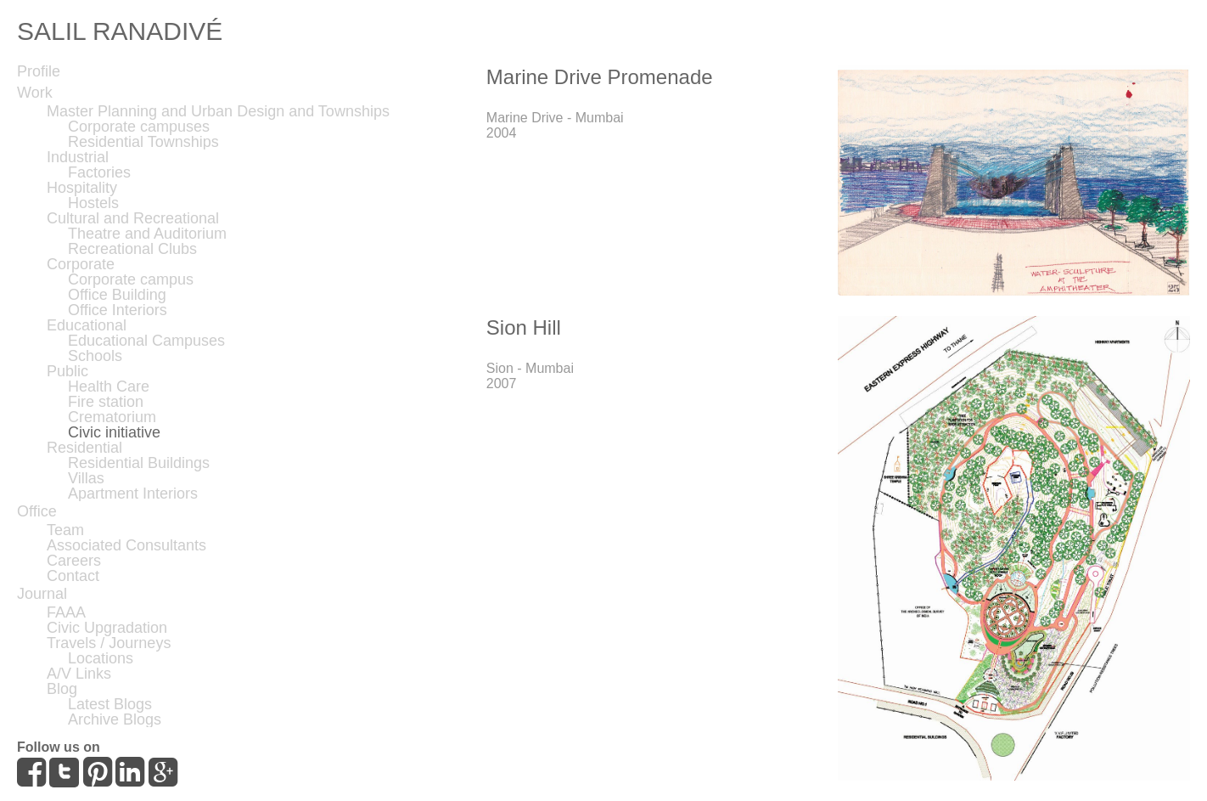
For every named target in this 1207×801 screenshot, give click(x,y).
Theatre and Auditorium (147, 233)
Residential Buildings (139, 462)
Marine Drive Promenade (599, 76)
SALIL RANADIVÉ (119, 31)
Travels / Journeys (109, 643)
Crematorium (112, 417)
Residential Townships (143, 141)
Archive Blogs (114, 719)
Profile (38, 71)
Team (65, 530)
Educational (86, 325)
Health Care (108, 386)
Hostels (93, 203)
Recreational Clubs (132, 248)
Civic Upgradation (107, 627)
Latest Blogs (110, 704)
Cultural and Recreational (133, 218)
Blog (62, 688)
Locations (100, 658)
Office (37, 511)
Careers (74, 560)
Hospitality (82, 187)
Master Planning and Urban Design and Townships (218, 111)
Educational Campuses (146, 340)
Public (67, 371)
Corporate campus (131, 279)
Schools (95, 355)
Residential (84, 447)
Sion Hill (523, 327)
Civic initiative (114, 432)
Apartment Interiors (133, 493)
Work (35, 92)
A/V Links (79, 673)
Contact (73, 575)
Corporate (81, 264)
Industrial (78, 157)
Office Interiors (117, 310)
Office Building (117, 294)
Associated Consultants (126, 545)
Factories (99, 172)
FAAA (66, 612)
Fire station (105, 401)
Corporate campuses (139, 126)
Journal (42, 593)
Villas (86, 478)
